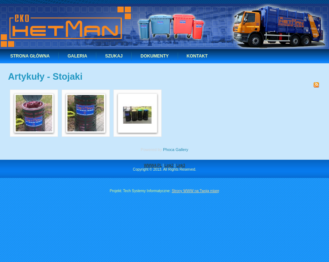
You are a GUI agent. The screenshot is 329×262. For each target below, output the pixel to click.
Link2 (168, 165)
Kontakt (197, 56)
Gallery (181, 149)
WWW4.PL (153, 165)
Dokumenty (154, 56)
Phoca (168, 149)
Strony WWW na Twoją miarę (195, 191)
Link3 (180, 165)
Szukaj (114, 56)
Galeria (77, 56)
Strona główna (30, 56)
